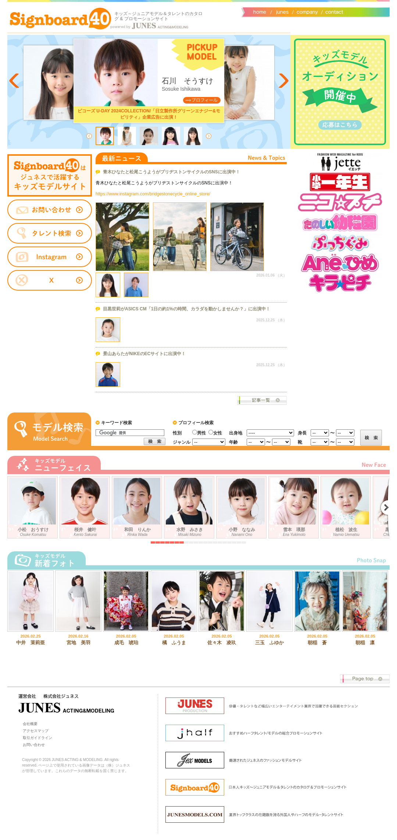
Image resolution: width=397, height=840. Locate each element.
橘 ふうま (174, 642)
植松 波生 (346, 505)
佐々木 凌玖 (221, 642)
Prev (14, 81)
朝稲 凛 (365, 642)
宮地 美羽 (78, 642)
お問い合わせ (333, 11)
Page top (365, 679)
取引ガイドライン (37, 738)
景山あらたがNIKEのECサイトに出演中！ (144, 353)
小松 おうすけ (33, 505)
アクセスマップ (36, 731)
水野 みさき (190, 505)
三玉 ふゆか (269, 642)
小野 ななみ (242, 505)
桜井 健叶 (85, 505)
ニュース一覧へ (262, 400)
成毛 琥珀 (126, 642)
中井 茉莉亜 (30, 642)
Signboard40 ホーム (60, 18)
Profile (202, 100)
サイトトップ (259, 11)
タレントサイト (49, 175)
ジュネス (281, 11)
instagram (49, 257)
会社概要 (306, 11)
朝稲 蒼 (317, 642)
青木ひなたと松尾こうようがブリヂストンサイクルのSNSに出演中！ (171, 171)
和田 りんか (138, 505)
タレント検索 (49, 233)
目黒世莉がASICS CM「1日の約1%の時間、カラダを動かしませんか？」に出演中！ (186, 308)
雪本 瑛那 (294, 505)
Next (283, 81)
